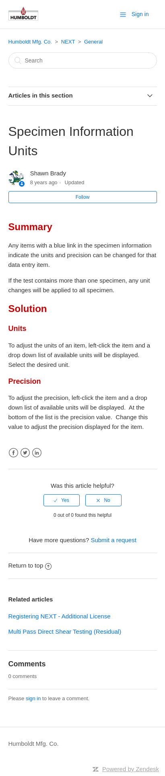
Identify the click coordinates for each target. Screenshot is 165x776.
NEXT (68, 42)
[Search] (82, 60)
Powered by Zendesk (130, 769)
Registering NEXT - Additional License (59, 616)
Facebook (13, 453)
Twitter (25, 453)
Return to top (30, 565)
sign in (33, 698)
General (93, 42)
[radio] (61, 500)
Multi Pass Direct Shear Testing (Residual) (65, 631)
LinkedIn (37, 453)
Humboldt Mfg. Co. (30, 42)
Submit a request (113, 540)
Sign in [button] (140, 14)
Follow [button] (83, 197)
